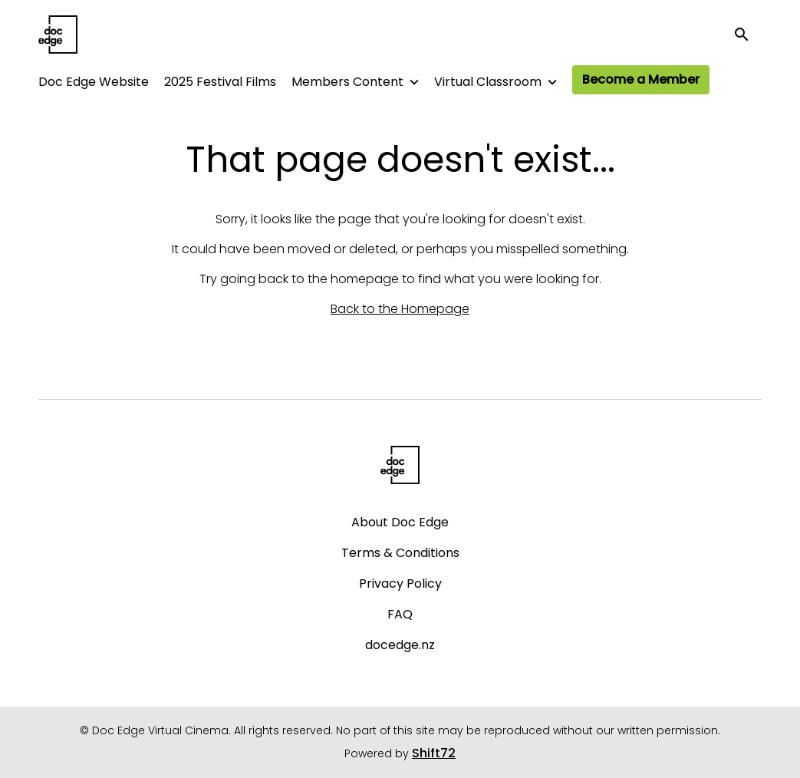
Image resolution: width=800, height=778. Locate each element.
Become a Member (641, 79)
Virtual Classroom (488, 82)
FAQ (400, 614)
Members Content (347, 82)
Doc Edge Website (93, 82)
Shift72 (434, 753)
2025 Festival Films (220, 82)
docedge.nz (400, 645)
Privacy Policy (400, 583)
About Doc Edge (400, 522)
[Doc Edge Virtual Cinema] (400, 465)
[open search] (748, 34)
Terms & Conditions (400, 553)
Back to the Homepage (400, 309)
